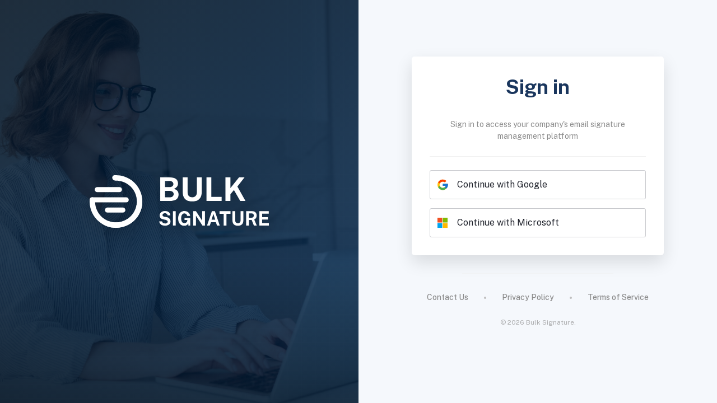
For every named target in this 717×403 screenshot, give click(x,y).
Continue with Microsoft (498, 222)
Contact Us (447, 297)
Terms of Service (618, 297)
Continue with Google (492, 184)
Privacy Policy (528, 297)
